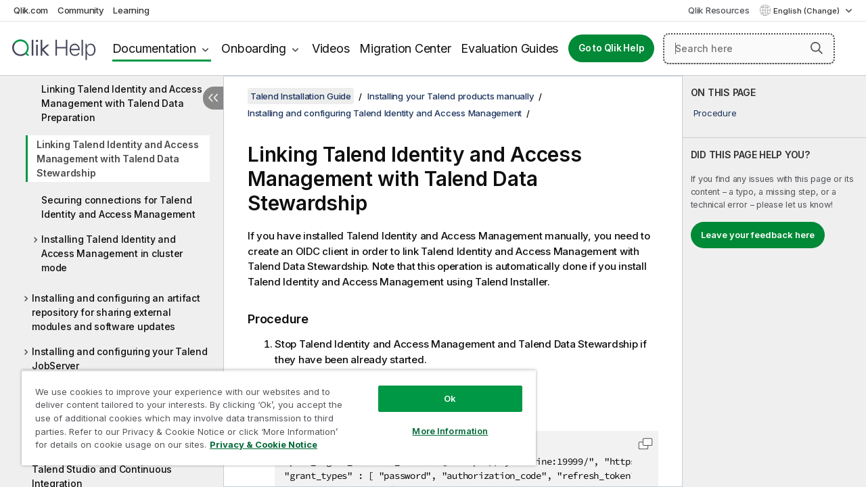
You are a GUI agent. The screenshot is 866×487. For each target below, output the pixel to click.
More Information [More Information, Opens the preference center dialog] (440, 420)
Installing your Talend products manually (450, 96)
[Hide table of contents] (213, 98)
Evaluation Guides (509, 48)
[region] (273, 412)
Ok (440, 388)
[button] (816, 48)
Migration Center (405, 48)
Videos (331, 48)
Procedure (715, 113)
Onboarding (253, 48)
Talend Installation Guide (300, 96)
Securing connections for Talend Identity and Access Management (118, 207)
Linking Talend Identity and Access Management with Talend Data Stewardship (118, 159)
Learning (131, 10)
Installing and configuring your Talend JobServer (120, 358)
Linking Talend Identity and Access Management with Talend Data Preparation (121, 103)
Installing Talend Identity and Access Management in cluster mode (112, 253)
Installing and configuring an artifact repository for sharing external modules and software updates (116, 312)
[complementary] (774, 281)
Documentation (154, 48)
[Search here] (749, 48)
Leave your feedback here (758, 234)
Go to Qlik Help (611, 48)
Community (81, 10)
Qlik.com (31, 10)
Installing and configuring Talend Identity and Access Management (385, 113)
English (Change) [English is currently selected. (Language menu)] (807, 11)
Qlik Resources (719, 10)
